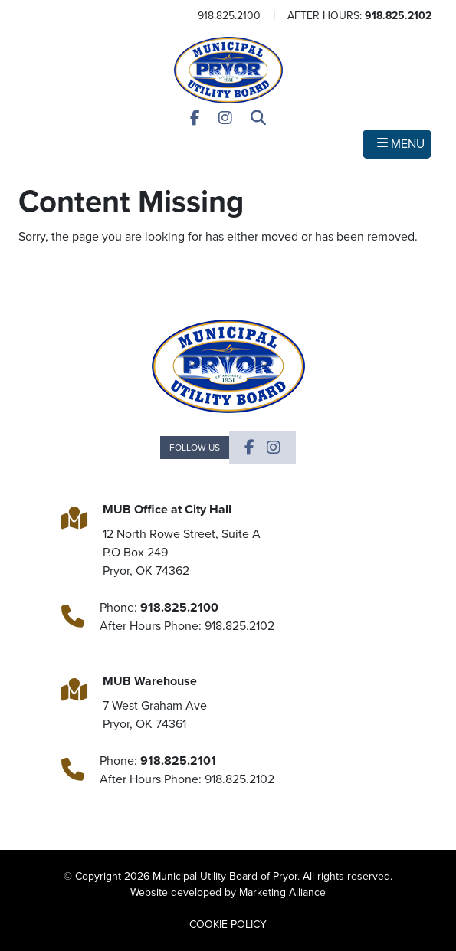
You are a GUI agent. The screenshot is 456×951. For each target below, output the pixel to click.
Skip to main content (0, 12)
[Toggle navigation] (397, 144)
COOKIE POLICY (228, 925)
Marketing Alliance (282, 892)
